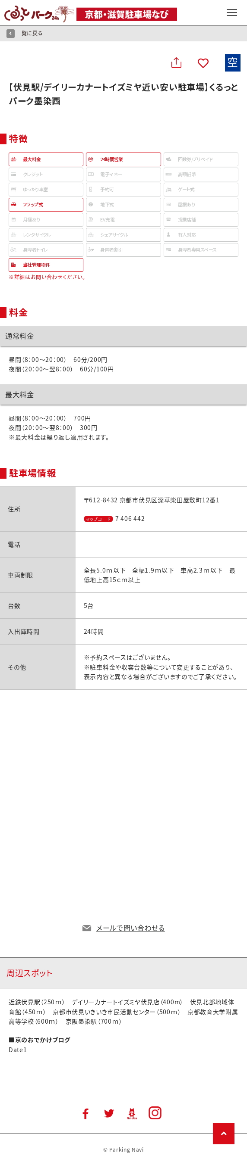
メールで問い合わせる (130, 927)
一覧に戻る (24, 33)
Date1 (18, 1049)
